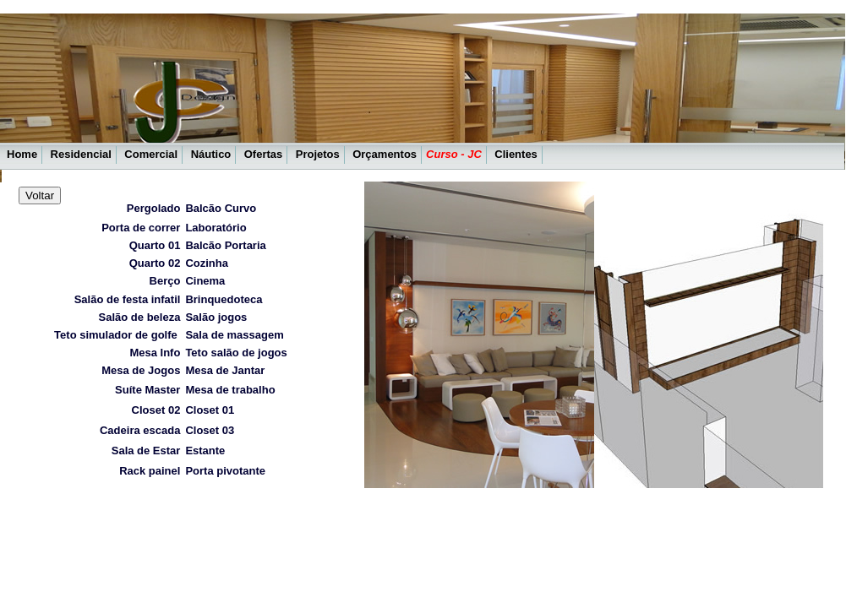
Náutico (211, 154)
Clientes (516, 154)
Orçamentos (384, 154)
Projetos (318, 154)
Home (22, 154)
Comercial (150, 154)
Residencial (81, 154)
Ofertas (263, 154)
